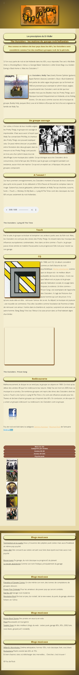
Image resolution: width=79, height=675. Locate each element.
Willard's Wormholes (12, 647)
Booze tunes (9, 560)
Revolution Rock (10, 596)
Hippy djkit (8, 550)
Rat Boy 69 (8, 593)
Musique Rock (54, 426)
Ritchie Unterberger (61, 269)
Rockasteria (8, 651)
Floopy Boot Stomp (11, 618)
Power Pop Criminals (12, 589)
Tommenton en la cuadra (13, 543)
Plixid (6, 622)
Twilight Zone (9, 625)
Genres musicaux (41, 426)
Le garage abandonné (12, 564)
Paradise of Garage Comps (14, 582)
